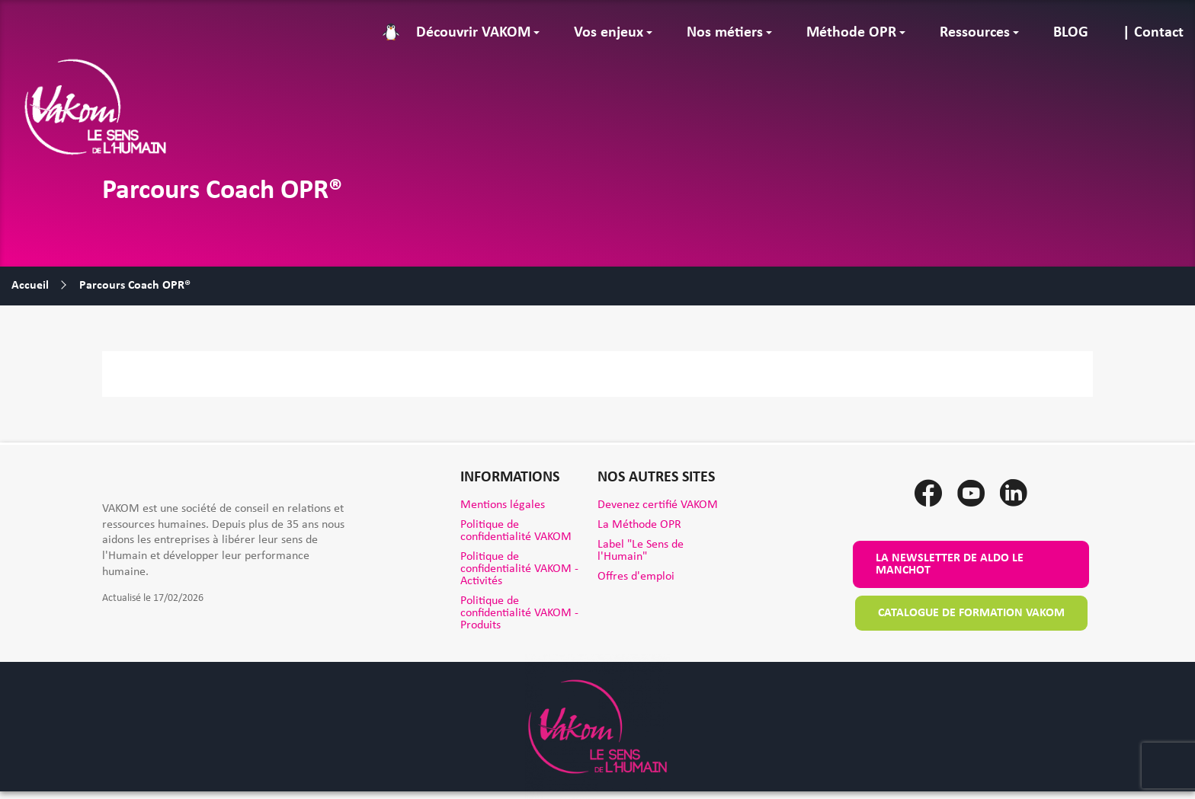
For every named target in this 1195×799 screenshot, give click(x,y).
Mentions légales (502, 505)
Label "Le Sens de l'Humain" (641, 551)
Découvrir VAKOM (473, 32)
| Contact (1153, 32)
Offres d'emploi (636, 576)
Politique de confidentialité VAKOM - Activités (519, 569)
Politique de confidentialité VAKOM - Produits (519, 613)
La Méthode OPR (639, 525)
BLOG (1070, 32)
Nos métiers (725, 32)
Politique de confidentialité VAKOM (516, 531)
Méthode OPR (851, 32)
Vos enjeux (608, 32)
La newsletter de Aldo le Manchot (950, 564)
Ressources (975, 32)
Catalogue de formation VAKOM (971, 613)
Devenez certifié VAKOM (658, 505)
